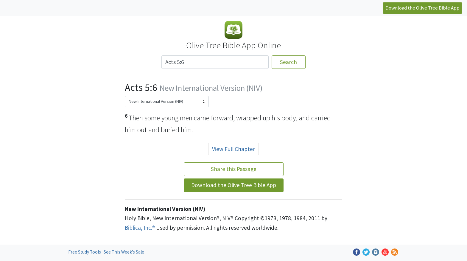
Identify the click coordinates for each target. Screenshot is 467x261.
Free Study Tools (85, 252)
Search (288, 62)
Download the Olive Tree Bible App (422, 7)
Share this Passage (233, 169)
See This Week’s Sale (124, 252)
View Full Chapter (233, 149)
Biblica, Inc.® (140, 227)
